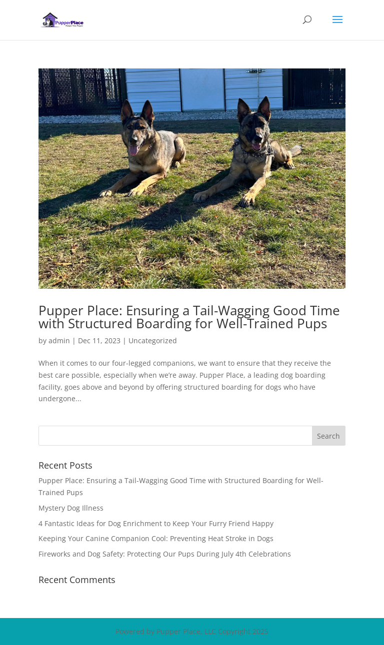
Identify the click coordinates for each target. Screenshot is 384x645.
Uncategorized (152, 340)
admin (59, 340)
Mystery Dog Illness (71, 508)
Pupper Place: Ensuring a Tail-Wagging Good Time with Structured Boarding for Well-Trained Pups (189, 316)
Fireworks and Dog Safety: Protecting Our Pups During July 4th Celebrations (164, 554)
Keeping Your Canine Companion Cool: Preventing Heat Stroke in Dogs (156, 538)
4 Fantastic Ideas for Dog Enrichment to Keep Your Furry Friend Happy (156, 523)
